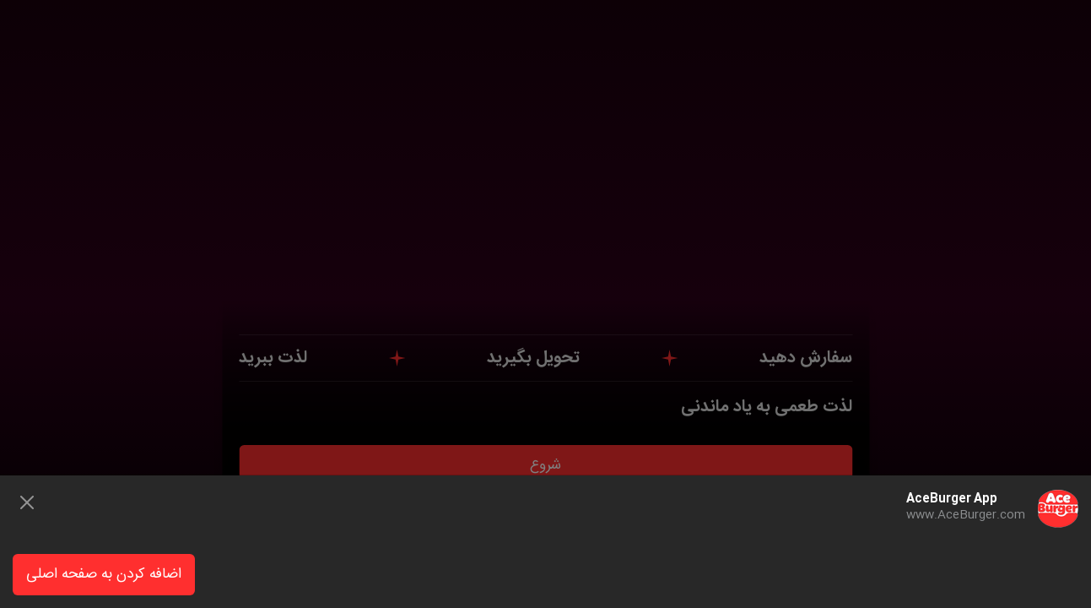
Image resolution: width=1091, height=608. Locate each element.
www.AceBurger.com (965, 515)
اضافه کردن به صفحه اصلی (103, 574)
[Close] (27, 502)
